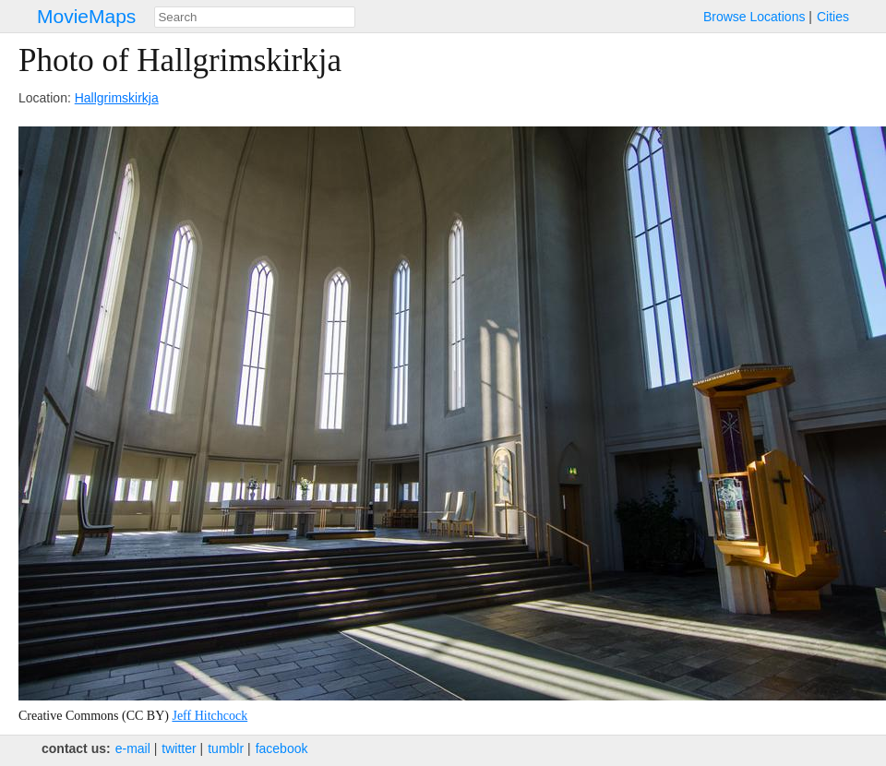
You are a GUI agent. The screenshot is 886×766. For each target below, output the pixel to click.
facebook (282, 748)
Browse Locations (754, 16)
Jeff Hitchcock (209, 716)
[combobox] (254, 17)
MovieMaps (86, 16)
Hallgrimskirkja (117, 97)
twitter (179, 748)
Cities (833, 16)
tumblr (226, 748)
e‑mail (132, 748)
